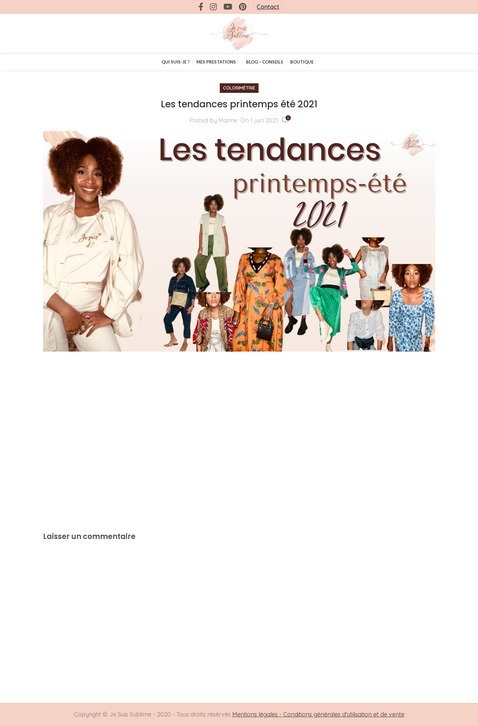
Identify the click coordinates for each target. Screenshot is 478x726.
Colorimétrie (239, 88)
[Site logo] (239, 33)
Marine (227, 120)
